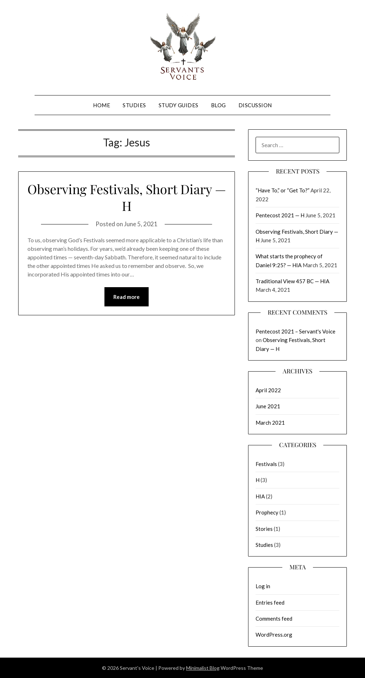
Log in (263, 586)
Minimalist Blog (203, 668)
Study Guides (179, 105)
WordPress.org (274, 634)
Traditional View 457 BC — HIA (292, 281)
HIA (260, 496)
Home (101, 105)
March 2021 (270, 422)
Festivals (266, 464)
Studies (134, 105)
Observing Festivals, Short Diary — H (126, 197)
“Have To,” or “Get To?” (282, 190)
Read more (126, 297)
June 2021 (268, 406)
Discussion (255, 105)
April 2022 (268, 390)
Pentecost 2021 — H (280, 215)
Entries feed (270, 602)
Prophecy (267, 512)
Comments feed (274, 618)
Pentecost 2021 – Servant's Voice (295, 331)
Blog (218, 105)
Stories (264, 529)
